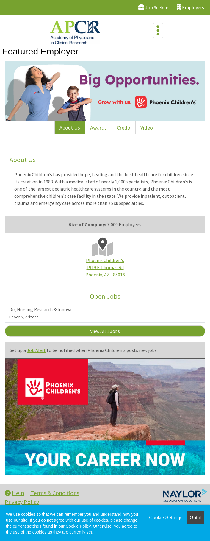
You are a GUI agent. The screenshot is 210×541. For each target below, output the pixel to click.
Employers (190, 7)
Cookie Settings (165, 517)
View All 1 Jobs (105, 331)
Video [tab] (146, 127)
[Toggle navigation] (158, 30)
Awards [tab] (98, 127)
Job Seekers (154, 7)
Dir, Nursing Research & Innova (40, 312)
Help (14, 493)
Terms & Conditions (54, 493)
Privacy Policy (22, 502)
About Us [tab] (69, 127)
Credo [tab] (123, 127)
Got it (195, 517)
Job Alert (36, 350)
